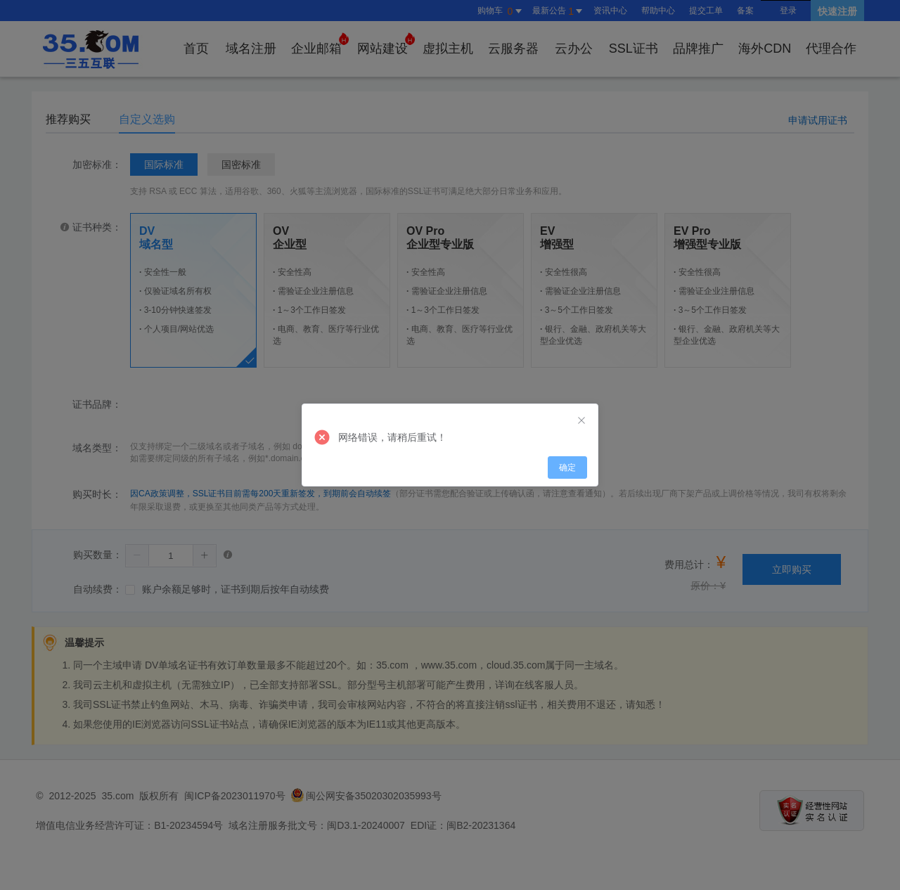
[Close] (581, 421)
